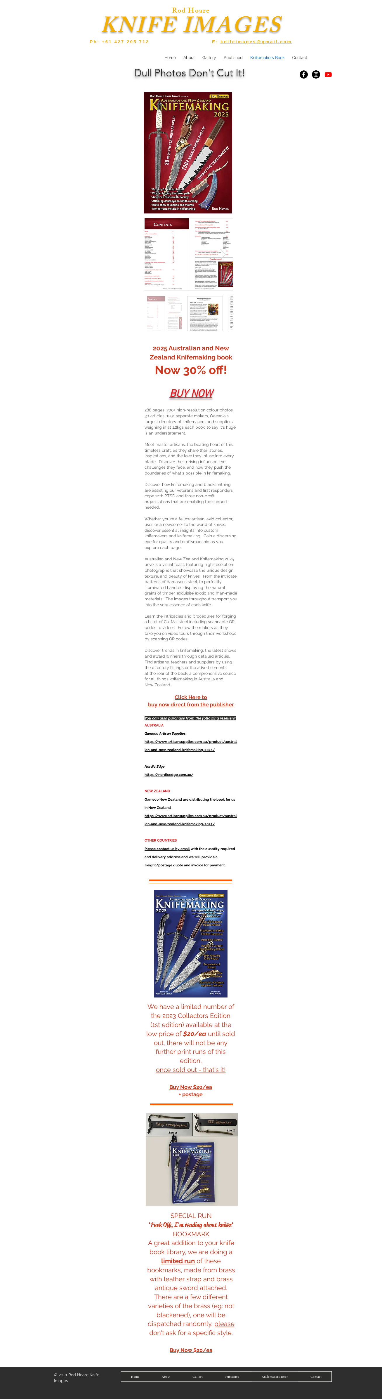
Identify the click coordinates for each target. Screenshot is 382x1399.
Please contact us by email (167, 849)
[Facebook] (304, 74)
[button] (209, 58)
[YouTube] (328, 74)
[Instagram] (316, 74)
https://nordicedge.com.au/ (169, 775)
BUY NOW (190, 394)
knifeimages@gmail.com (256, 41)
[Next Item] (223, 254)
